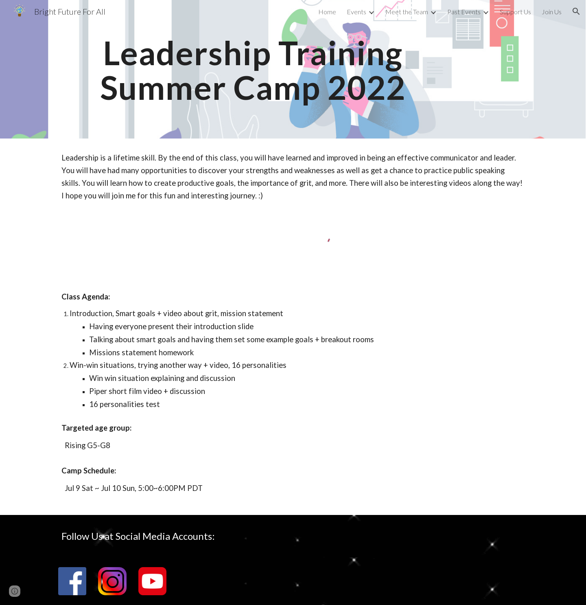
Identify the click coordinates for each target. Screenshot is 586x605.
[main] (253, 69)
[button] (576, 11)
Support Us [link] (515, 11)
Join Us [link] (552, 11)
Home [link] (327, 11)
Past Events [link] (464, 11)
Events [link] (356, 11)
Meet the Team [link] (406, 11)
